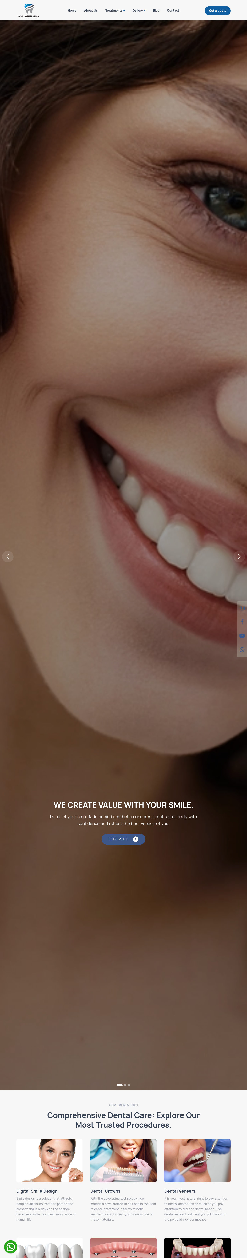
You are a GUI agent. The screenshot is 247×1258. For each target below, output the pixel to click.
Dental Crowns (105, 1191)
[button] (239, 556)
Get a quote (217, 10)
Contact (173, 10)
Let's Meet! (123, 839)
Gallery (138, 10)
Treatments (113, 10)
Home (72, 10)
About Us (91, 10)
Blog (156, 10)
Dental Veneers (179, 1191)
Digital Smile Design (36, 1191)
